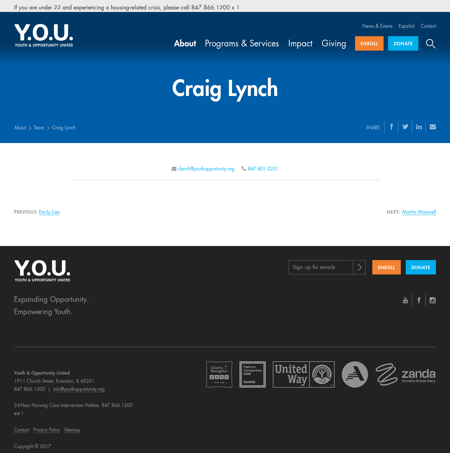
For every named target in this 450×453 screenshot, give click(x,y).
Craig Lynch (64, 123)
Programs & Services (242, 39)
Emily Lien (49, 207)
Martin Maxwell (419, 207)
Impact (300, 39)
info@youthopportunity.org (79, 385)
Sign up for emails (314, 263)
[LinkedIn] (419, 122)
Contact (428, 22)
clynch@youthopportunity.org (206, 164)
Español (406, 22)
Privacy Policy (46, 425)
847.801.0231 (263, 164)
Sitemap (72, 425)
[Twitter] (405, 122)
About (185, 39)
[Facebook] (391, 122)
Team (39, 123)
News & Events (377, 22)
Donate (403, 39)
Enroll (369, 39)
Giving (334, 39)
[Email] (433, 122)
